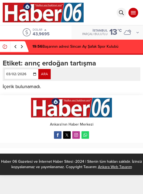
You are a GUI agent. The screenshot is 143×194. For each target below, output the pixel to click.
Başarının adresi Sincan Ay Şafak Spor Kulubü (75, 46)
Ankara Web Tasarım (115, 167)
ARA (44, 74)
